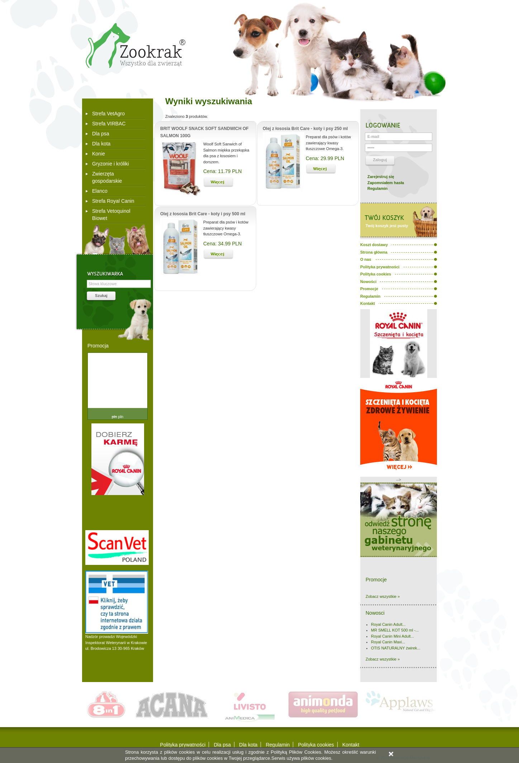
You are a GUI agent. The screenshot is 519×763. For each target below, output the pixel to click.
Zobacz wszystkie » (383, 596)
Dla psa (100, 133)
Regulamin (377, 188)
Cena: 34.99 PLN (222, 243)
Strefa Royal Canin (113, 201)
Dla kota (101, 144)
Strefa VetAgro (108, 113)
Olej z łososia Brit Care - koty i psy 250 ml (305, 128)
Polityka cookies (316, 745)
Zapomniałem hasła (385, 183)
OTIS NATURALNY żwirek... (395, 648)
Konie (98, 154)
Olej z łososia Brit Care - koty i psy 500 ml (202, 213)
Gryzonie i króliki (110, 164)
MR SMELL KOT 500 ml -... (395, 630)
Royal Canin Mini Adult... (392, 636)
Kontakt (350, 745)
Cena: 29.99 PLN (325, 158)
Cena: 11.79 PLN (222, 171)
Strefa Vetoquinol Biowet (111, 214)
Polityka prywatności (183, 745)
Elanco (100, 191)
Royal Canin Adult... (388, 624)
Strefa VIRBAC (108, 123)
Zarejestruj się (380, 176)
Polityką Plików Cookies (296, 752)
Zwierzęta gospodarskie (107, 177)
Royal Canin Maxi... (388, 642)
